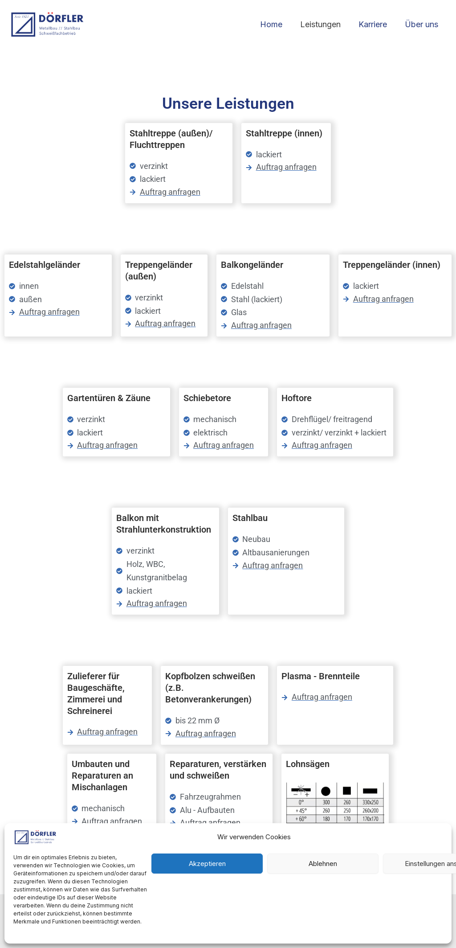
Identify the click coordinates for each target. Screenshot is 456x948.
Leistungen (325, 24)
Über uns (422, 24)
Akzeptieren (207, 863)
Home (277, 24)
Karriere (375, 24)
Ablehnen (323, 863)
